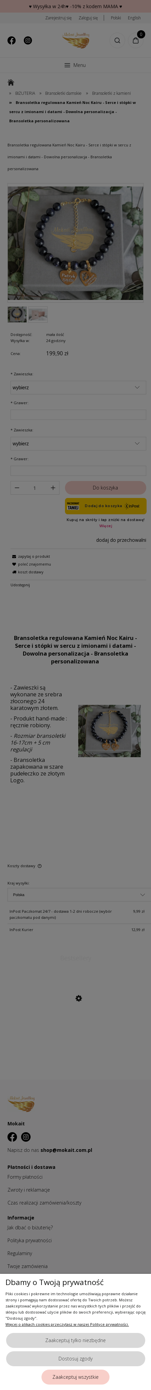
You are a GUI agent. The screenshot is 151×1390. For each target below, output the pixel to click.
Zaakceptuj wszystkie (75, 1377)
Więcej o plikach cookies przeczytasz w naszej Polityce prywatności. (67, 1324)
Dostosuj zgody (75, 1358)
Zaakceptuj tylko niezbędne (75, 1340)
